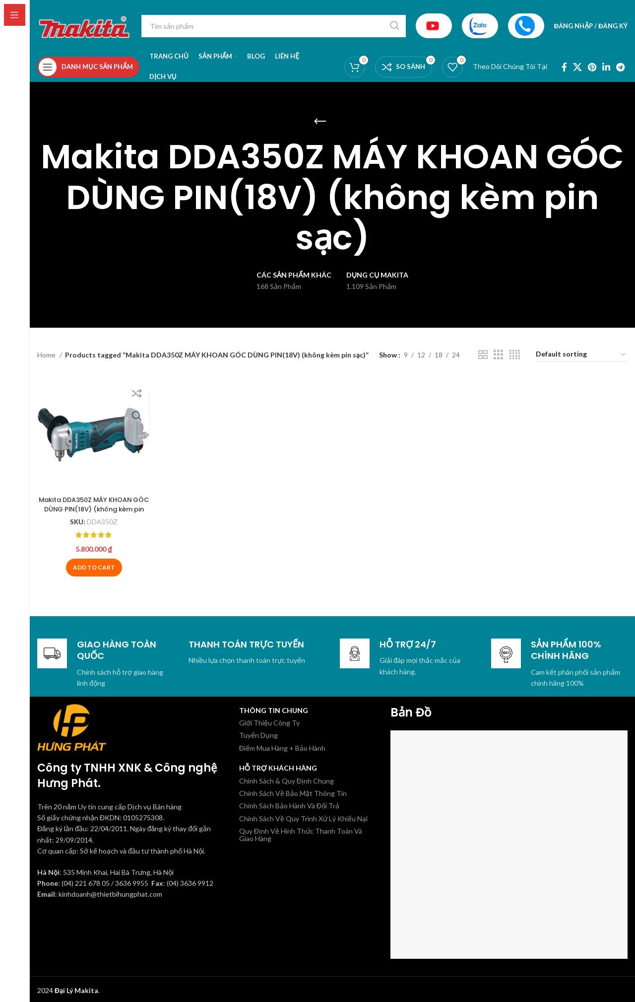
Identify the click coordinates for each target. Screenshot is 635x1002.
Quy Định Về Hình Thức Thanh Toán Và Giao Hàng (300, 832)
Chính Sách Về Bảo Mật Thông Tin (293, 790)
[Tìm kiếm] (273, 26)
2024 (67, 987)
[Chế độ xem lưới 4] (514, 355)
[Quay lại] (320, 122)
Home (47, 355)
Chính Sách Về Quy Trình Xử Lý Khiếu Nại (303, 815)
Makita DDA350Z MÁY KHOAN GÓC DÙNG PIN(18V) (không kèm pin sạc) (92, 505)
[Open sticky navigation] (88, 67)
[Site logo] (84, 25)
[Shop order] (581, 355)
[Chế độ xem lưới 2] (483, 355)
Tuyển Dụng (258, 732)
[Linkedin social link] (606, 67)
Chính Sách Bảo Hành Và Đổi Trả (289, 802)
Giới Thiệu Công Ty (269, 720)
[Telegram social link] (620, 67)
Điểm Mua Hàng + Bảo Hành (282, 745)
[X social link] (577, 67)
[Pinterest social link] (592, 67)
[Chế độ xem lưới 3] (498, 355)
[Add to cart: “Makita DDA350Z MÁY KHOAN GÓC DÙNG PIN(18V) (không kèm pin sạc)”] (92, 564)
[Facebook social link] (564, 67)
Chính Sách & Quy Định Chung (286, 777)
